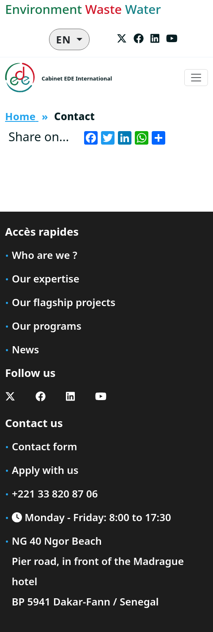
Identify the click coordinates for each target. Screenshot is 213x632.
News (25, 349)
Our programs (47, 326)
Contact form (44, 446)
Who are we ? (44, 255)
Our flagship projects (63, 302)
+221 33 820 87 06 (55, 493)
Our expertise (45, 278)
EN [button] (65, 39)
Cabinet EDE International (76, 78)
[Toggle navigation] (196, 77)
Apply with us (45, 470)
